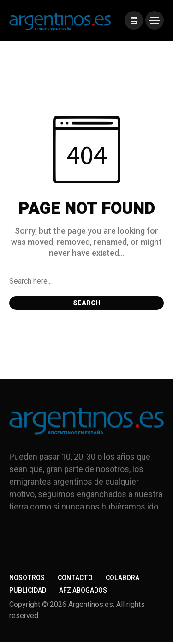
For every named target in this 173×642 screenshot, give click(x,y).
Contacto (75, 578)
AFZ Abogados (83, 590)
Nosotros (27, 578)
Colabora (122, 578)
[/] (134, 20)
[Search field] (86, 281)
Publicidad (27, 590)
